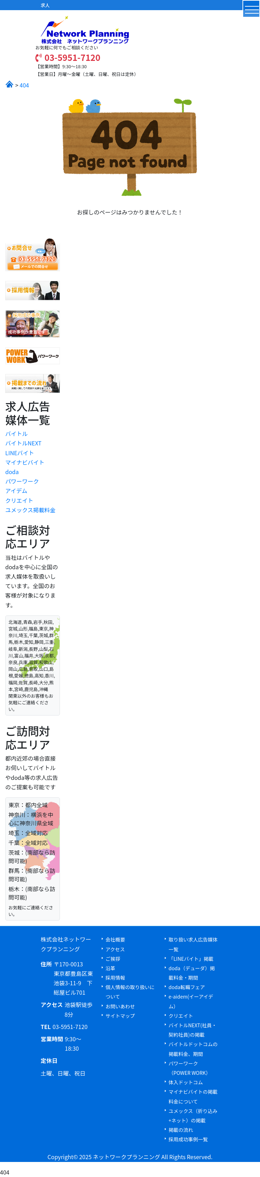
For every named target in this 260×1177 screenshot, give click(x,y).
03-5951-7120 (67, 57)
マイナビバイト (25, 462)
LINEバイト (19, 453)
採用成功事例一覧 (188, 1139)
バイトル (16, 433)
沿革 (110, 968)
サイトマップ (120, 1015)
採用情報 (115, 977)
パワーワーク (22, 481)
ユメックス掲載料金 (30, 510)
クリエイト (19, 500)
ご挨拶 (112, 958)
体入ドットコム (186, 1082)
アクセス (115, 949)
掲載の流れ (181, 1129)
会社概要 (115, 939)
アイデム (16, 490)
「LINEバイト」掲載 (191, 958)
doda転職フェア (187, 987)
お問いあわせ (120, 1006)
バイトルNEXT (23, 443)
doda (12, 471)
